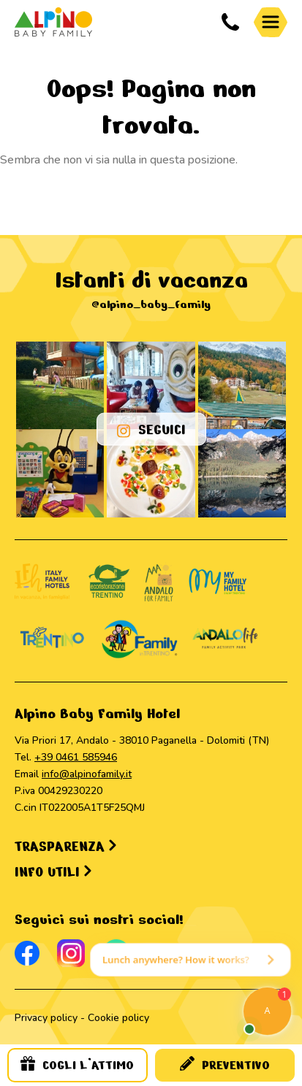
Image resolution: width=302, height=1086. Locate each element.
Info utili (53, 872)
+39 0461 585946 (75, 757)
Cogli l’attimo (77, 1065)
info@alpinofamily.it (87, 774)
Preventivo (225, 1065)
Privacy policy (46, 1018)
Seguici (151, 429)
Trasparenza (65, 846)
